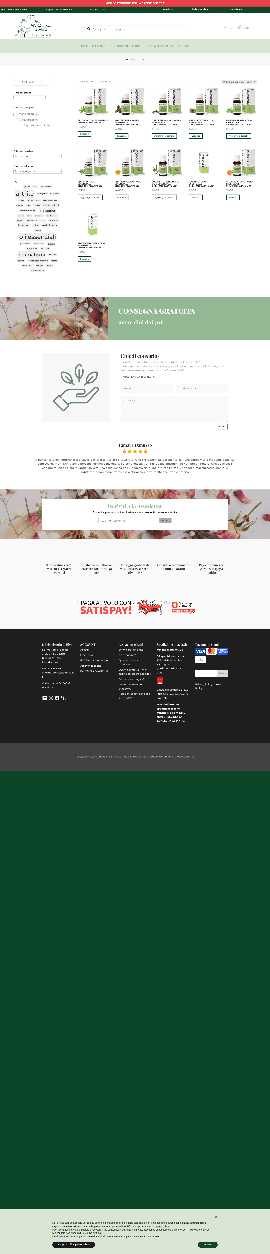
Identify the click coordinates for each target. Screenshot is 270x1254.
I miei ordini (87, 655)
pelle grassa (25, 244)
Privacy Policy (203, 684)
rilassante (52, 254)
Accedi (84, 649)
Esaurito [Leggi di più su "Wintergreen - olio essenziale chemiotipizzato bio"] (121, 136)
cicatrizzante (33, 200)
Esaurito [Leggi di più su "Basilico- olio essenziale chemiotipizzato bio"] (195, 197)
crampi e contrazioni (46, 205)
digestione (48, 210)
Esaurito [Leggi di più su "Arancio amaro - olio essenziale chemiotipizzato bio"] (233, 197)
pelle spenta (39, 244)
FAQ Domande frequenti (95, 660)
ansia (35, 186)
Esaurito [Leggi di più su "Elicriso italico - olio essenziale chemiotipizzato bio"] (121, 197)
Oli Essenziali (27, 120)
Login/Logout (236, 9)
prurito (51, 243)
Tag (15, 181)
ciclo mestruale (50, 201)
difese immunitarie (28, 211)
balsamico (54, 193)
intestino (23, 225)
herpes (43, 220)
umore (49, 265)
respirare (44, 248)
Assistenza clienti (200, 9)
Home (130, 59)
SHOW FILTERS (29, 81)
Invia (222, 426)
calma (21, 201)
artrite (25, 193)
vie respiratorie (37, 270)
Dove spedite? (128, 655)
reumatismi (32, 254)
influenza (53, 220)
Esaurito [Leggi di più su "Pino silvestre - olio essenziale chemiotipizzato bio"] (195, 136)
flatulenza (32, 220)
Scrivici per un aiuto (131, 649)
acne (27, 186)
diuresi (21, 216)
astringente (42, 193)
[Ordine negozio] (239, 82)
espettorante (51, 216)
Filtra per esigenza (23, 166)
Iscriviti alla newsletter (94, 670)
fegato (20, 220)
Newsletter (168, 9)
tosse (39, 265)
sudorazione (27, 265)
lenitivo (36, 225)
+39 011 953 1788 (51, 668)
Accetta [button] (207, 1244)
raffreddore (31, 248)
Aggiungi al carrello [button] (164, 136)
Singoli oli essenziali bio (35, 125)
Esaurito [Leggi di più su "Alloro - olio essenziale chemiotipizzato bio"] (84, 133)
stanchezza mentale (38, 260)
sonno (21, 260)
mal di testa (49, 225)
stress (54, 260)
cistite (19, 205)
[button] (216, 1217)
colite (28, 205)
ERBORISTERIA (26, 114)
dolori (29, 216)
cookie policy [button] (162, 1226)
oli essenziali (37, 236)
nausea (37, 230)
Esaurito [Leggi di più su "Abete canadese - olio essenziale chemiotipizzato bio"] (84, 259)
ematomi (39, 216)
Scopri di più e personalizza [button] (74, 1244)
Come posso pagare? (132, 679)
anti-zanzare (46, 186)
